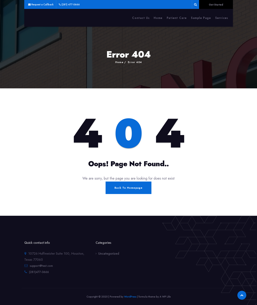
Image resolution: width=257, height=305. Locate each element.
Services (221, 18)
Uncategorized (108, 255)
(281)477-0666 (39, 273)
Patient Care (177, 18)
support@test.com (41, 267)
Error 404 (135, 62)
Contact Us (140, 18)
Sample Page (201, 18)
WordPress (130, 296)
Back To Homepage (128, 188)
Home (158, 18)
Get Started (216, 4)
